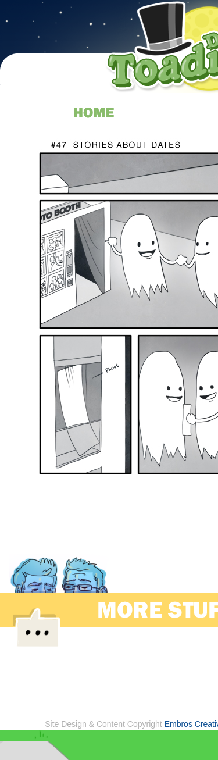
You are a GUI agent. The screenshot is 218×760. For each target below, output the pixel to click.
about (181, 112)
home (94, 112)
